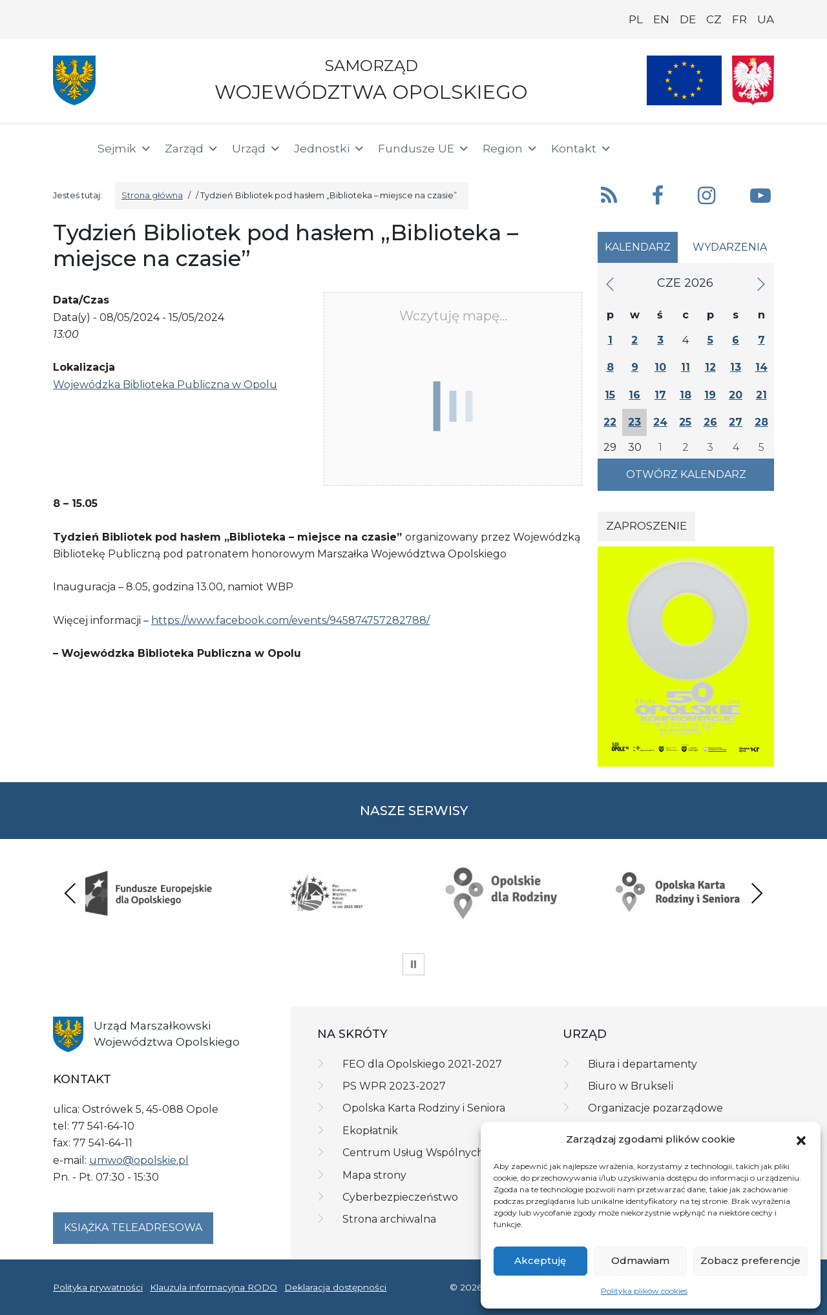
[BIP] (722, 146)
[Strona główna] (67, 148)
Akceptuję (540, 1260)
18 (685, 395)
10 (660, 367)
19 (710, 395)
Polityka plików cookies (644, 1291)
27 (735, 422)
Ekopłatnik (370, 1130)
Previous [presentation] (70, 893)
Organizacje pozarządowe (655, 1108)
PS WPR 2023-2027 (394, 1086)
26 (710, 422)
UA (765, 19)
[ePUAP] (763, 146)
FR (739, 19)
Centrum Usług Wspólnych (413, 1152)
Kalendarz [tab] (638, 247)
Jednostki (329, 148)
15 (610, 395)
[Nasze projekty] (684, 80)
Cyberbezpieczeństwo (400, 1197)
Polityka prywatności (98, 1287)
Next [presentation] (756, 893)
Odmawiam (640, 1260)
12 (710, 367)
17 (660, 395)
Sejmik (125, 148)
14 (761, 367)
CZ (714, 19)
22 (609, 422)
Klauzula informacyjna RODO (213, 1287)
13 (735, 367)
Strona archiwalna (389, 1219)
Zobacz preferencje (750, 1260)
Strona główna (152, 195)
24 (660, 422)
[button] (801, 1139)
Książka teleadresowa (133, 1227)
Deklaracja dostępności (335, 1287)
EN (661, 19)
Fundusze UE (424, 148)
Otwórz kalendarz (686, 474)
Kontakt (581, 148)
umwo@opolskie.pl (139, 1160)
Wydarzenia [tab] (730, 247)
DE (688, 19)
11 (685, 367)
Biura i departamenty (642, 1064)
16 (634, 395)
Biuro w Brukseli (630, 1086)
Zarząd (192, 148)
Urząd (256, 148)
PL (636, 19)
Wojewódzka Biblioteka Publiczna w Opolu (165, 384)
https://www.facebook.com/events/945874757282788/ (290, 620)
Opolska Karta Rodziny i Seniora (423, 1108)
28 (761, 422)
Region (510, 148)
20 (735, 395)
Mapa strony (374, 1175)
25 (685, 422)
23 (634, 422)
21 (761, 395)
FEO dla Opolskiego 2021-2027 (422, 1064)
